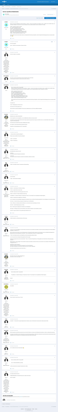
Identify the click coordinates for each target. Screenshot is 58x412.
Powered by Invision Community (29, 410)
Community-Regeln (7, 6)
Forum (3, 6)
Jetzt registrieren (53, 1)
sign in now (20, 396)
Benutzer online (19, 6)
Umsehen (4, 4)
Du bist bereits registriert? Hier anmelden (43, 1)
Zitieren (13, 38)
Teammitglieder (14, 6)
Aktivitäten (8, 4)
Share (44, 14)
